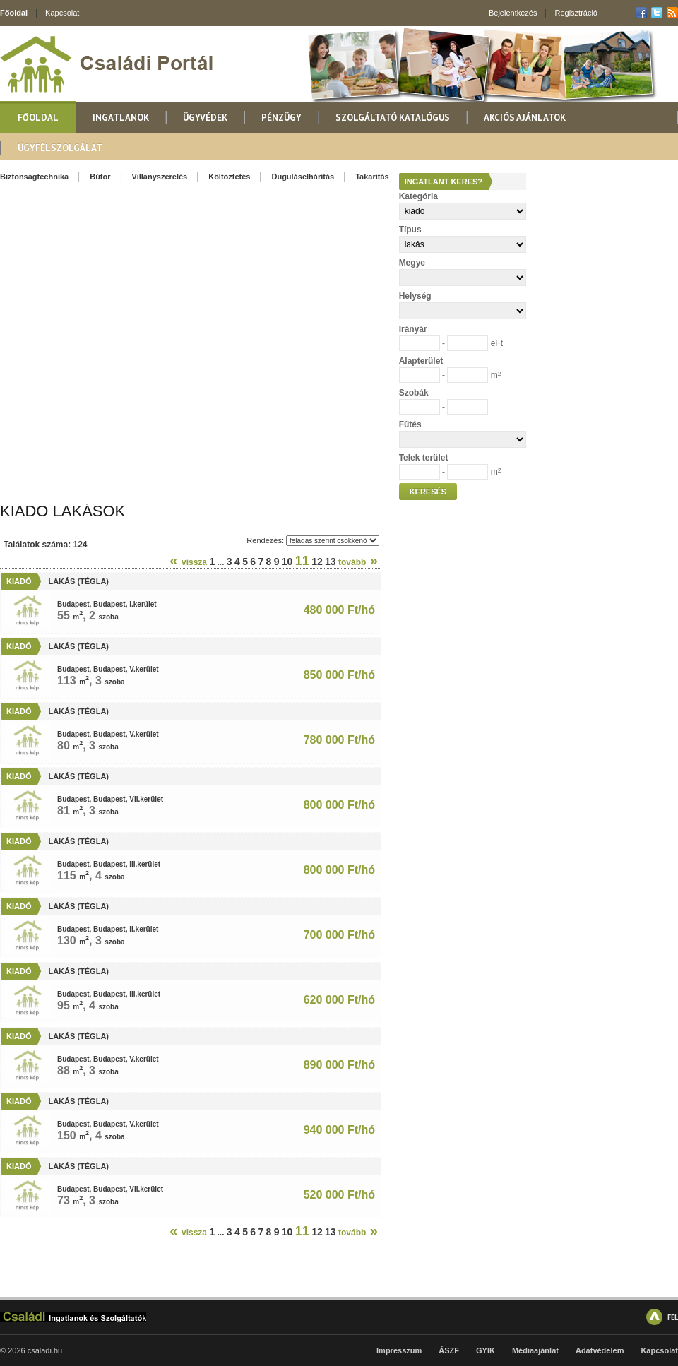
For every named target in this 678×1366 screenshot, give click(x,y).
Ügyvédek (205, 118)
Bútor (100, 176)
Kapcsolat (62, 12)
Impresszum (399, 1350)
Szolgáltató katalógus (392, 118)
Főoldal (14, 12)
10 (287, 561)
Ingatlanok (121, 118)
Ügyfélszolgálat (60, 148)
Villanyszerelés (160, 176)
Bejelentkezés (513, 12)
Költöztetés (229, 176)
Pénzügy (281, 118)
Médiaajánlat (535, 1350)
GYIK (485, 1350)
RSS (672, 12)
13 (330, 561)
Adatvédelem (600, 1350)
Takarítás (372, 176)
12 (317, 561)
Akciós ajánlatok (525, 118)
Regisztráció (575, 12)
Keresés (428, 491)
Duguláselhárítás (302, 176)
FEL (672, 1317)
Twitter (656, 12)
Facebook (641, 12)
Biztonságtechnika (34, 176)
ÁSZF (449, 1350)
